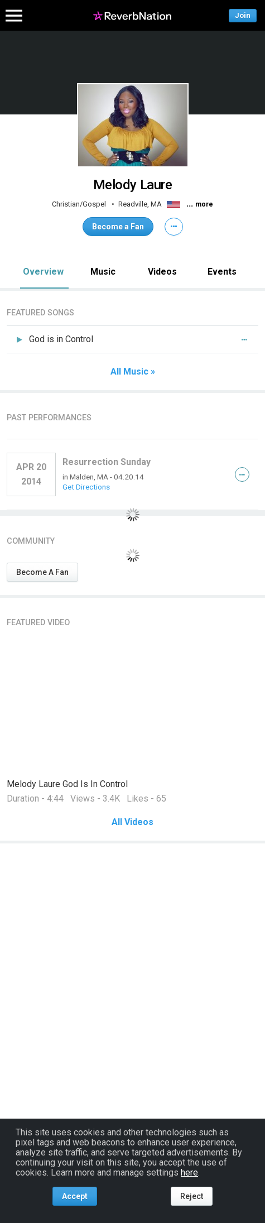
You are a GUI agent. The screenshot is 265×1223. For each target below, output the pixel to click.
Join (242, 15)
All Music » (132, 372)
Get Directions (86, 486)
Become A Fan (42, 572)
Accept (75, 1196)
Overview (43, 271)
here (189, 1172)
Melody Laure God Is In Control (67, 784)
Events (222, 271)
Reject (191, 1196)
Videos (162, 271)
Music (102, 271)
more (204, 204)
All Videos (132, 822)
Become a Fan (118, 226)
